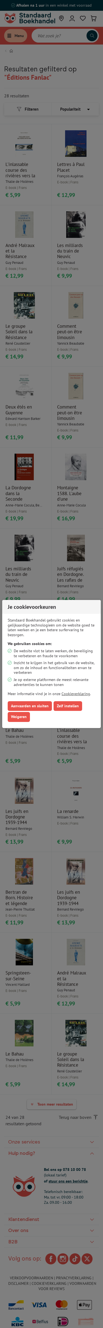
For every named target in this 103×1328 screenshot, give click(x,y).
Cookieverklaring (76, 693)
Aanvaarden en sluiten (30, 705)
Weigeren (19, 716)
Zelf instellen (68, 705)
